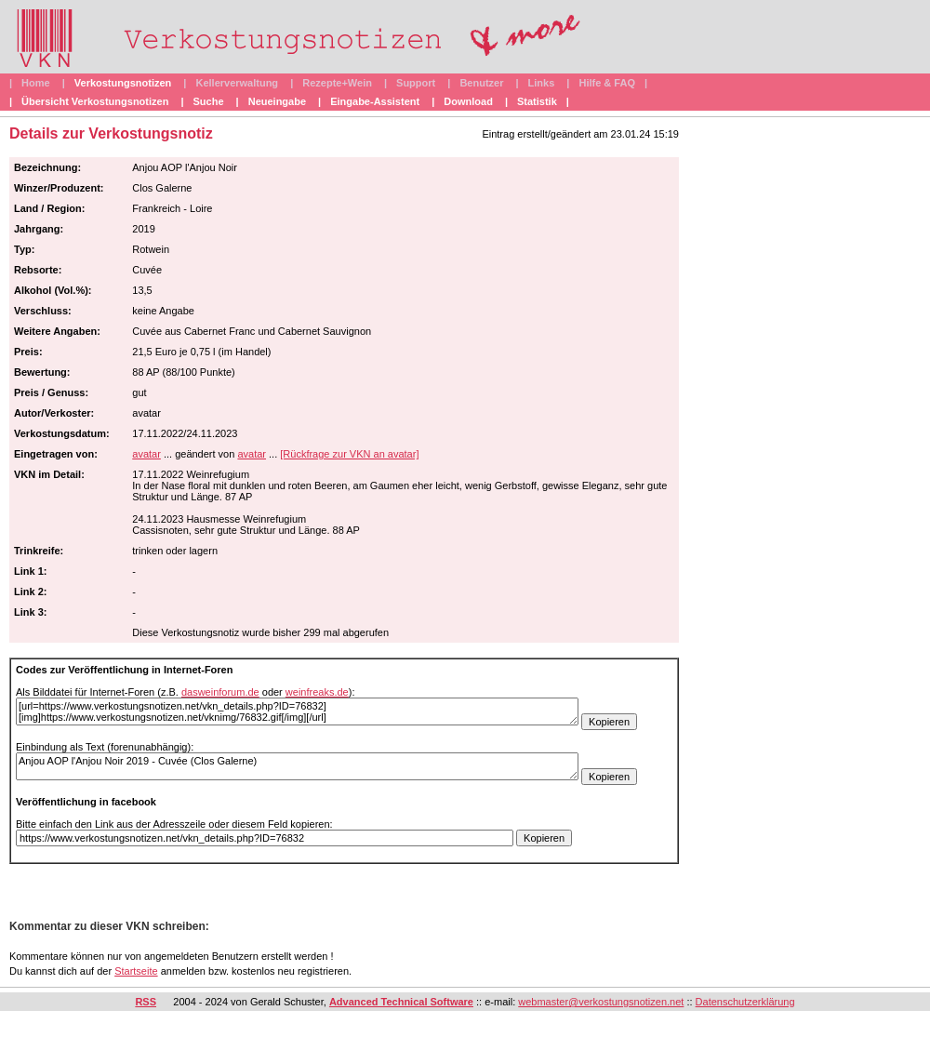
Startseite (135, 971)
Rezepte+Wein (337, 82)
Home (35, 82)
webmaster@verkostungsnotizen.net (601, 1001)
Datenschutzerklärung (745, 1001)
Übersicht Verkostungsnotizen (94, 101)
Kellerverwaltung (236, 82)
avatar (146, 453)
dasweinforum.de (220, 692)
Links (541, 82)
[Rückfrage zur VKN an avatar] (349, 453)
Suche (208, 101)
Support (415, 82)
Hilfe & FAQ (606, 82)
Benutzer (481, 82)
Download (468, 101)
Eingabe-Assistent (374, 101)
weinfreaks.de (317, 692)
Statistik (537, 101)
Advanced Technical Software (401, 1001)
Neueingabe (277, 101)
